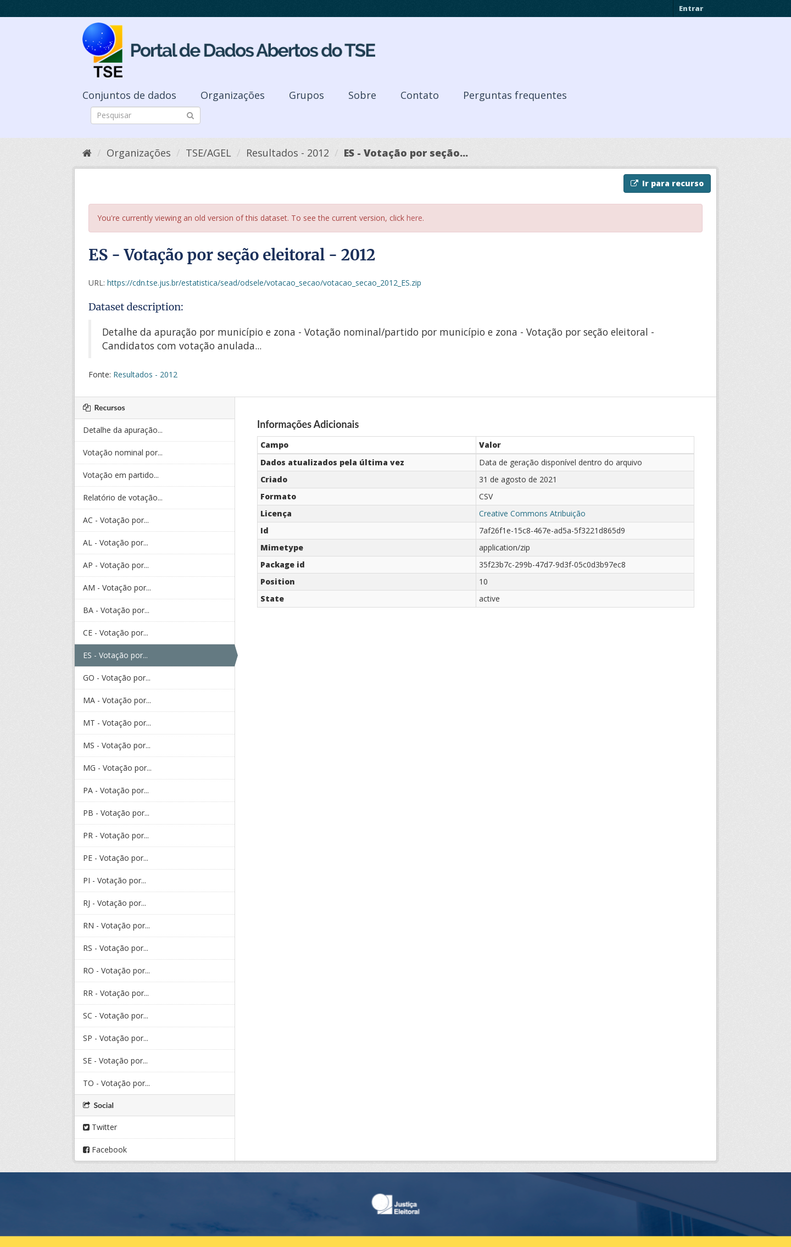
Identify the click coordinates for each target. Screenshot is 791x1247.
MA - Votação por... (117, 700)
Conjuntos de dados (129, 95)
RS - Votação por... (115, 948)
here (414, 218)
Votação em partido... (121, 475)
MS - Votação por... (117, 745)
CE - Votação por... (115, 632)
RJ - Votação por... (114, 903)
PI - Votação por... (114, 880)
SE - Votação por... (115, 1060)
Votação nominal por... (123, 452)
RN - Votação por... (116, 925)
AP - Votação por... (116, 565)
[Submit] (190, 114)
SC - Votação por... (115, 1015)
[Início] (87, 152)
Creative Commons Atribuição (532, 513)
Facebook (105, 1149)
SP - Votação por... (115, 1038)
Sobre (362, 95)
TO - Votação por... (116, 1083)
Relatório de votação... (123, 497)
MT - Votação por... (117, 722)
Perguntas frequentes (515, 95)
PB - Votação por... (116, 813)
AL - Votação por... (115, 542)
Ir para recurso (667, 183)
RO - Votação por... (116, 970)
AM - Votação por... (117, 587)
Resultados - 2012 (287, 152)
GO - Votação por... (117, 677)
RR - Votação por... (116, 993)
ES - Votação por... (115, 655)
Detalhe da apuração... (123, 430)
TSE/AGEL (208, 152)
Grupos (306, 95)
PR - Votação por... (116, 835)
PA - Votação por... (116, 790)
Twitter (100, 1127)
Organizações (232, 95)
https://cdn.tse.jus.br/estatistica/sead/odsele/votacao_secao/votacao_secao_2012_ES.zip (264, 282)
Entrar (691, 8)
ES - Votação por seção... (406, 152)
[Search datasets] (145, 115)
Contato (419, 95)
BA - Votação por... (116, 610)
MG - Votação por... (117, 767)
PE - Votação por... (115, 858)
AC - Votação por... (116, 520)
